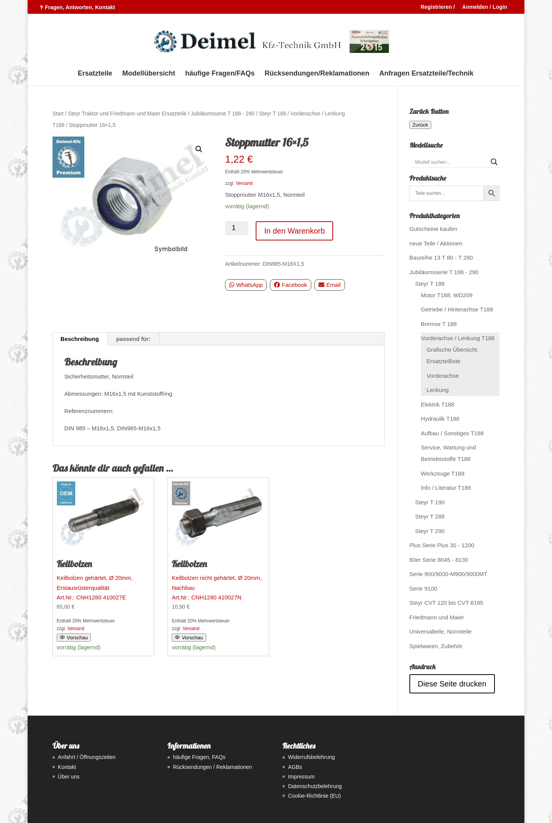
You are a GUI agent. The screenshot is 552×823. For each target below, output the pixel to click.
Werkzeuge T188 (443, 473)
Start (58, 114)
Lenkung (438, 390)
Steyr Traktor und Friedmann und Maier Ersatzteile (127, 114)
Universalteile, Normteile (440, 631)
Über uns (69, 777)
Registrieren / (438, 7)
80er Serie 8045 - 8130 (438, 559)
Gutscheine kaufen (433, 229)
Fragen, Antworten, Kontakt (80, 7)
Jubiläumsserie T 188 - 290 (223, 114)
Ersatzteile (95, 74)
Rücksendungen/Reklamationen (316, 74)
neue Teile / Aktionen (435, 243)
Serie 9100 (423, 588)
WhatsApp (246, 284)
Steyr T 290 (430, 531)
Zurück (420, 125)
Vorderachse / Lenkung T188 (458, 338)
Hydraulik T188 (440, 418)
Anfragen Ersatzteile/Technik (427, 74)
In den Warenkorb (294, 231)
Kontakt (67, 767)
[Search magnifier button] (494, 161)
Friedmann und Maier (436, 617)
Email (330, 284)
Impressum (301, 777)
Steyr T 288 (430, 516)
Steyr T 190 (430, 502)
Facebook (290, 284)
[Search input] (451, 161)
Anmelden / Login (484, 7)
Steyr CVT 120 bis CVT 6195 (446, 602)
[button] (199, 149)
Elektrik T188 (437, 404)
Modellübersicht (148, 74)
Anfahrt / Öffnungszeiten (87, 757)
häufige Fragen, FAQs (199, 757)
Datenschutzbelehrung (315, 786)
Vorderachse (443, 375)
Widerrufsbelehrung (311, 757)
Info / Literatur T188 (446, 487)
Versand (244, 183)
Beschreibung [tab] (80, 339)
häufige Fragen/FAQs (220, 74)
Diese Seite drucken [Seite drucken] (452, 684)
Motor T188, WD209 (447, 295)
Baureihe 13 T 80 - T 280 (441, 257)
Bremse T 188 (439, 324)
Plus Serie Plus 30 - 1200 (441, 545)
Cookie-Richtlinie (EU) (314, 796)
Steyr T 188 (272, 114)
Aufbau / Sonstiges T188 (452, 433)
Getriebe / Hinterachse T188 (457, 309)
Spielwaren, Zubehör (435, 646)
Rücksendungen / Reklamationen (212, 767)
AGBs (295, 767)
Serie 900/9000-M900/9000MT (448, 574)
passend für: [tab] (133, 339)
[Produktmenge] (236, 228)
